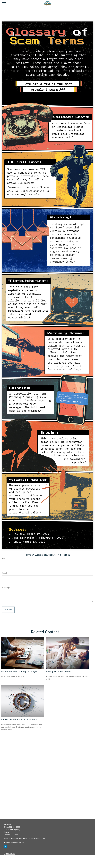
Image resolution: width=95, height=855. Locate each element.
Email (4, 573)
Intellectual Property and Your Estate (19, 719)
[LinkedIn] (5, 846)
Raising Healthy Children (58, 671)
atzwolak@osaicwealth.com (14, 842)
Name (4, 559)
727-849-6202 (14, 827)
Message (6, 588)
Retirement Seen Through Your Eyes (19, 671)
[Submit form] (8, 610)
